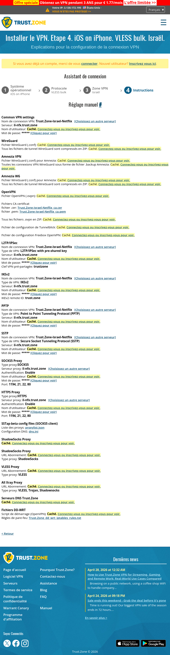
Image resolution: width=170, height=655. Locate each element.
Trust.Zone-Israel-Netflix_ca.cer (39, 207)
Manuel (46, 608)
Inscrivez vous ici (142, 63)
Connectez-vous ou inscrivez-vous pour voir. (69, 129)
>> (140, 2)
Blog (43, 590)
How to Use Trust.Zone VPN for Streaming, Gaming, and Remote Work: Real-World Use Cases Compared (125, 576)
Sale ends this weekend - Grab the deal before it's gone (127, 600)
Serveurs (10, 583)
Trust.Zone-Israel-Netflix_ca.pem (42, 211)
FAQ (43, 596)
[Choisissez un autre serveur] (95, 121)
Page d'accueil (14, 569)
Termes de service (17, 590)
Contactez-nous (52, 576)
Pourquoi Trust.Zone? (57, 569)
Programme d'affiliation (12, 616)
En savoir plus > (96, 618)
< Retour (8, 533)
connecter (89, 63)
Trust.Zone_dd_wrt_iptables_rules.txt (55, 518)
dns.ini (33, 431)
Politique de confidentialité (15, 598)
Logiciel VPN (13, 576)
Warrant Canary (16, 608)
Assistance (48, 583)
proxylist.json (34, 427)
